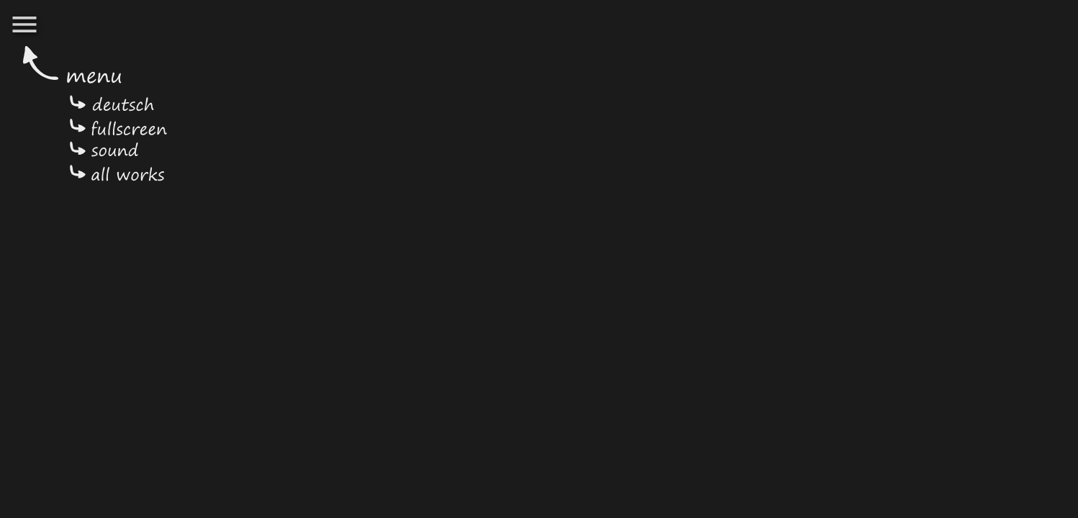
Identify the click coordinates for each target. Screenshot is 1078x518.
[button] (24, 26)
